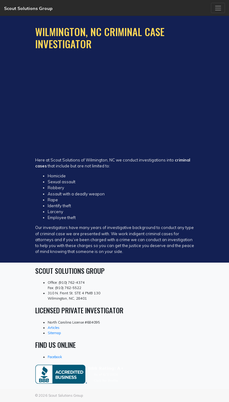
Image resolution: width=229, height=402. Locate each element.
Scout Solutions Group (28, 8)
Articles (54, 327)
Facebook (55, 357)
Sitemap (54, 333)
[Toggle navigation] (218, 8)
